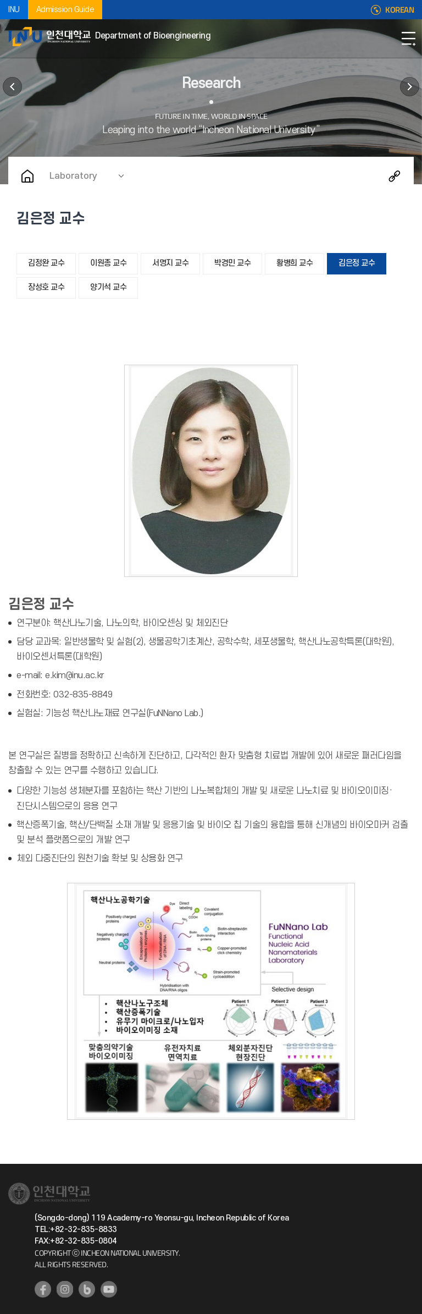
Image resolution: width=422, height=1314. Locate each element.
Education (12, 86)
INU (14, 9)
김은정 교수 (356, 263)
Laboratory (73, 176)
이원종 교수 (108, 263)
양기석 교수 (108, 287)
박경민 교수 (232, 263)
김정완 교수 (46, 263)
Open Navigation (408, 38)
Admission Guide (65, 9)
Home (27, 176)
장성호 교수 (46, 287)
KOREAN (399, 10)
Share (394, 176)
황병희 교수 (294, 263)
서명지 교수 (170, 263)
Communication (409, 86)
